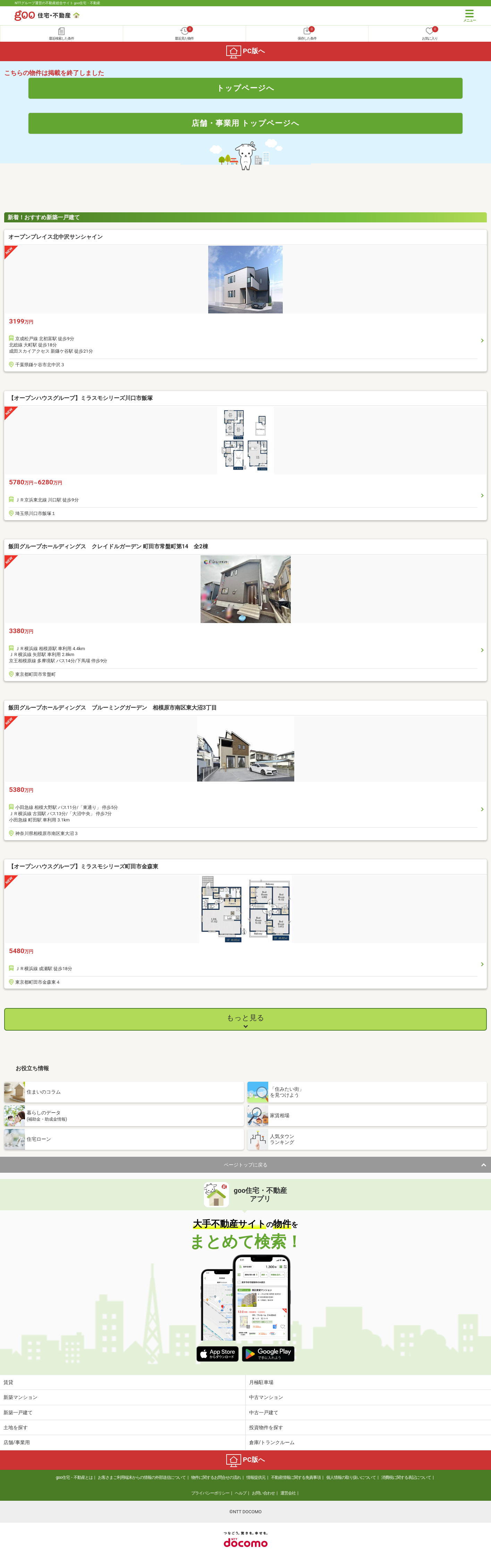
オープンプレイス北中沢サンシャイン (55, 237)
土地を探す (15, 1427)
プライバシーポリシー (210, 1493)
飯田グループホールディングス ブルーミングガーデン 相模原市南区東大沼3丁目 (112, 707)
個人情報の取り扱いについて (351, 1477)
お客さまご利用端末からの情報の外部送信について (142, 1477)
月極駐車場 (261, 1382)
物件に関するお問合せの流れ (216, 1477)
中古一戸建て (263, 1412)
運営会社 (288, 1493)
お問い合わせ (263, 1493)
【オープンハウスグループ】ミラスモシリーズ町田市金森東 (83, 866)
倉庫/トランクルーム (272, 1442)
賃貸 (8, 1382)
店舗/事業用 (16, 1442)
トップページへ (245, 87)
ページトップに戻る (246, 1165)
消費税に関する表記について (406, 1477)
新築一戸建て (18, 1412)
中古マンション (266, 1397)
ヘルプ (240, 1493)
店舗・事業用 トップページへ (246, 123)
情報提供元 (255, 1477)
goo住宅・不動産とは (74, 1477)
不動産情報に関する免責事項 (296, 1477)
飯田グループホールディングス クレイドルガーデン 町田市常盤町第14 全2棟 (108, 546)
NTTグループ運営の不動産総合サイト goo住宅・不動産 (57, 3)
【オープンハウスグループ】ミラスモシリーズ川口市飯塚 (80, 398)
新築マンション (20, 1397)
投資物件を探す (266, 1427)
